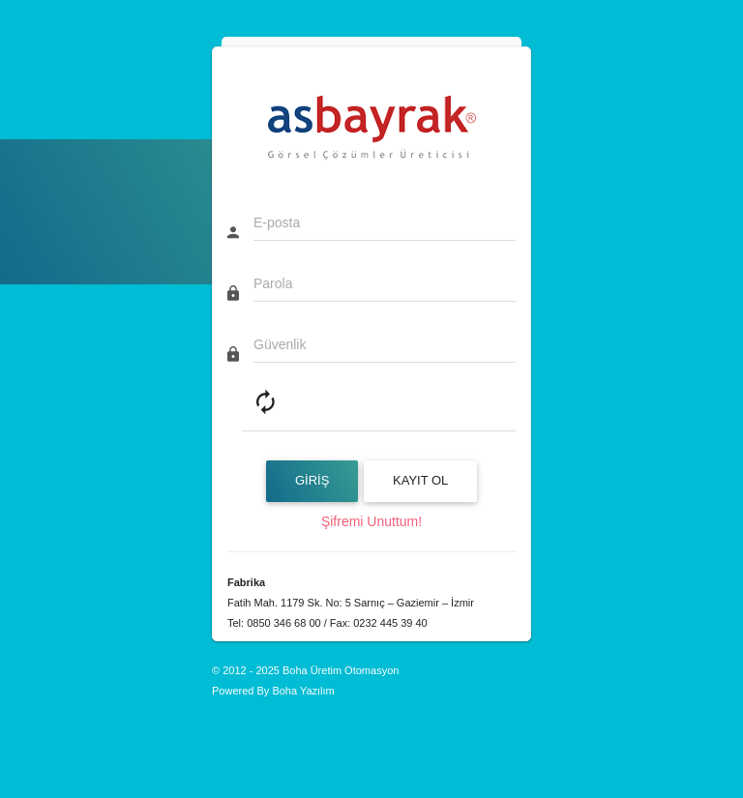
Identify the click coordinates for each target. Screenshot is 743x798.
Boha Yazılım (303, 690)
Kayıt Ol (420, 480)
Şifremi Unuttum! (371, 521)
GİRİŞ (312, 480)
